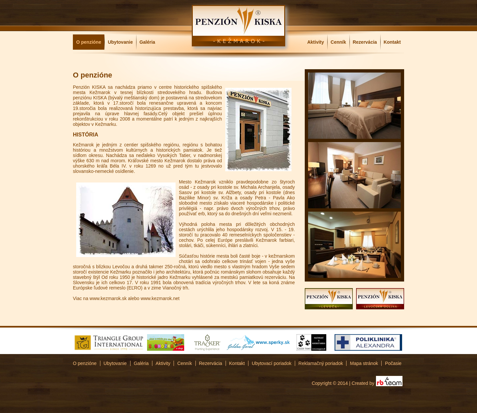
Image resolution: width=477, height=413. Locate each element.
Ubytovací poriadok (272, 363)
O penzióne (88, 42)
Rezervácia (365, 42)
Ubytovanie (120, 42)
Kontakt (392, 42)
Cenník (338, 42)
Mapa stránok (364, 363)
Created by (363, 383)
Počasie (393, 363)
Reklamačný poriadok (320, 363)
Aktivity (315, 42)
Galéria (147, 42)
